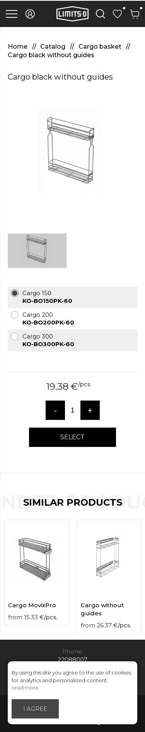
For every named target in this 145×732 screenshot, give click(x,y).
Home (18, 46)
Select (72, 437)
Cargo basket (100, 46)
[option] (72, 154)
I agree (35, 708)
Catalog (53, 46)
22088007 (72, 659)
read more (25, 687)
